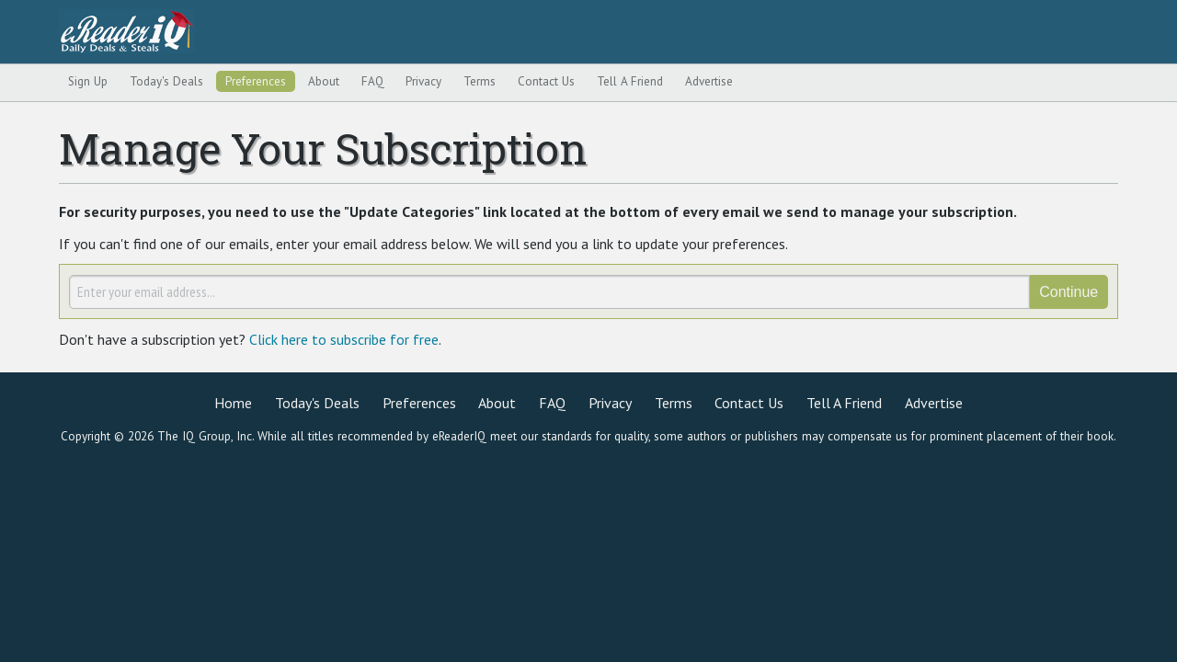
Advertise (709, 82)
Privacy (423, 82)
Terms (479, 82)
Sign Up (88, 82)
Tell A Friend (630, 82)
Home (233, 403)
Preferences (255, 82)
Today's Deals (166, 82)
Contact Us (546, 82)
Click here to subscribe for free (344, 339)
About (323, 82)
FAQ (372, 82)
